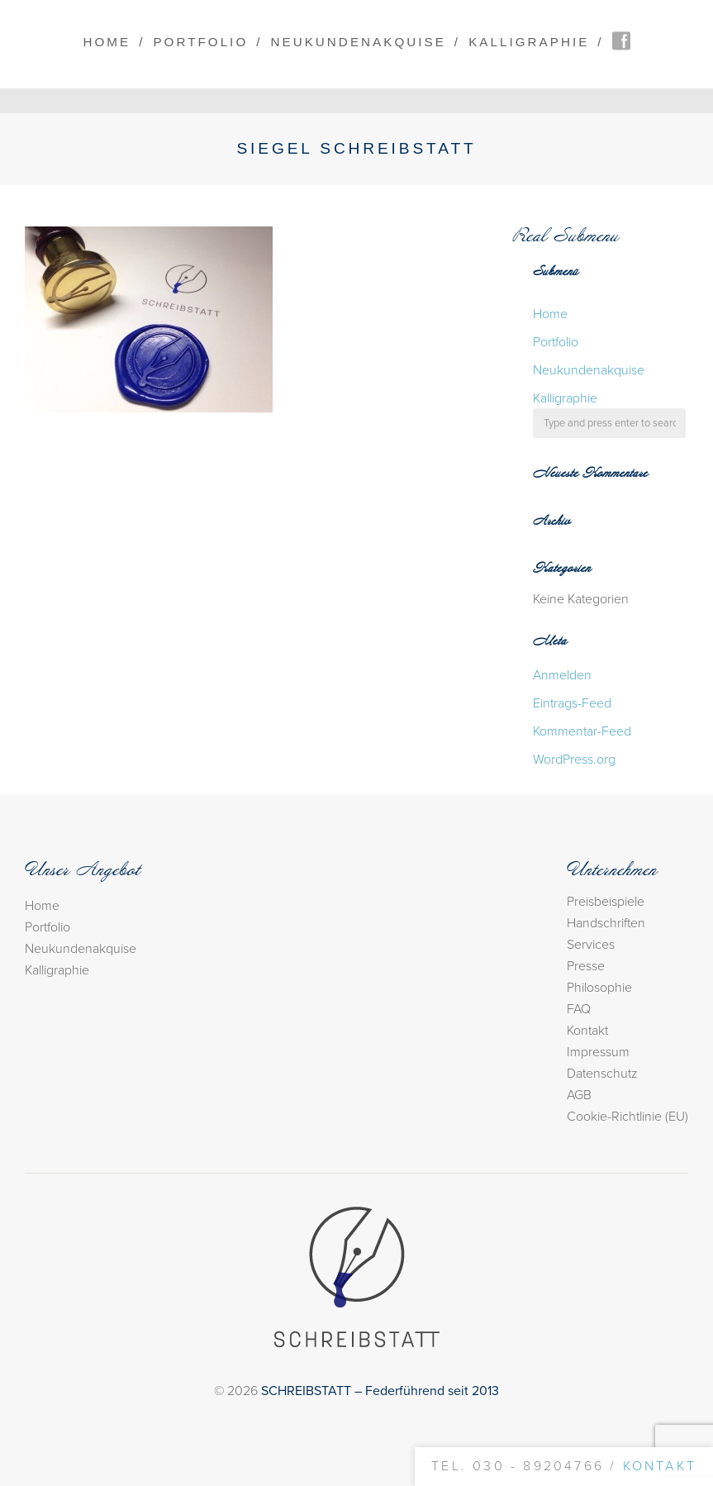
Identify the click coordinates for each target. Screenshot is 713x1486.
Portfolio (200, 42)
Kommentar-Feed (582, 731)
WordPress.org (574, 759)
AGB (579, 1095)
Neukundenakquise (358, 42)
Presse (586, 966)
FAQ (579, 1009)
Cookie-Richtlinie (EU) (627, 1116)
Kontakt (587, 1030)
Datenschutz (602, 1073)
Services (591, 944)
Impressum (598, 1052)
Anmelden (562, 675)
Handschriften (606, 923)
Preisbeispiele (605, 901)
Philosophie (599, 987)
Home (107, 42)
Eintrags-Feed (572, 703)
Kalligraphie (528, 42)
